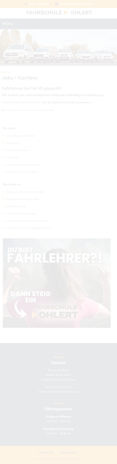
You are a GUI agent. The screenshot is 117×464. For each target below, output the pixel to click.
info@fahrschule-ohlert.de (76, 4)
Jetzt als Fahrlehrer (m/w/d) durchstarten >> (67, 102)
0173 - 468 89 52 (38, 4)
